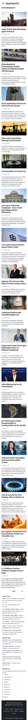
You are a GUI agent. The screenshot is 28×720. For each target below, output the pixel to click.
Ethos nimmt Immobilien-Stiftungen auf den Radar (11, 139)
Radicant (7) (7, 687)
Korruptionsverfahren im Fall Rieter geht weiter (12, 658)
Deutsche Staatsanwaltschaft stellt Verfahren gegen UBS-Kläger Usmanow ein (12, 617)
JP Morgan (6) (7, 689)
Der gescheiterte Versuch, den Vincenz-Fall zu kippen (12, 652)
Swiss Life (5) (7, 692)
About (6, 709)
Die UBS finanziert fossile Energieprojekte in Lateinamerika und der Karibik (13, 423)
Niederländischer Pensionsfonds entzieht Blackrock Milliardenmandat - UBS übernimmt (13, 67)
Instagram (21, 711)
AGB (21, 709)
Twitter (16, 711)
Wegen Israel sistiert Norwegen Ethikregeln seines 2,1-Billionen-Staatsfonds (13, 347)
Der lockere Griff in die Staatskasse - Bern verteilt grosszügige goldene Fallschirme (11, 208)
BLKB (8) (6, 682)
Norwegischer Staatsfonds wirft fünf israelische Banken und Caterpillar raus (13, 533)
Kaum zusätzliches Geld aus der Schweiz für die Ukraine (13, 104)
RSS (12, 711)
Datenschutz (6, 711)
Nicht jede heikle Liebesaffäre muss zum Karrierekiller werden (13, 460)
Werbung (16, 709)
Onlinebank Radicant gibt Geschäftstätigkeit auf (11, 313)
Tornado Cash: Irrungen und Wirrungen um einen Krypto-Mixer (12, 632)
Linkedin (14, 713)
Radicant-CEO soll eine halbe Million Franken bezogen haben (13, 282)
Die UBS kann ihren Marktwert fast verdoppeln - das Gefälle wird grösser (13, 611)
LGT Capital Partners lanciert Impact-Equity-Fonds (12, 246)
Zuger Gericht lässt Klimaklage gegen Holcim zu (13, 30)
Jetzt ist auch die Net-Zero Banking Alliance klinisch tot (12, 496)
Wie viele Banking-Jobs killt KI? (11, 604)
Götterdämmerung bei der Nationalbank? (11, 385)
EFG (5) (5, 697)
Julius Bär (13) (7, 679)
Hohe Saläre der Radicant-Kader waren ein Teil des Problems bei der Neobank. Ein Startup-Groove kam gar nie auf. (13, 291)
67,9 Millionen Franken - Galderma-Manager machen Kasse (12, 570)
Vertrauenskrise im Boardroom (13, 171)
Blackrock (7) (7, 684)
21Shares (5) (7, 694)
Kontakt (11, 709)
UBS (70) (6, 674)
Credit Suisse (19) (8, 677)
